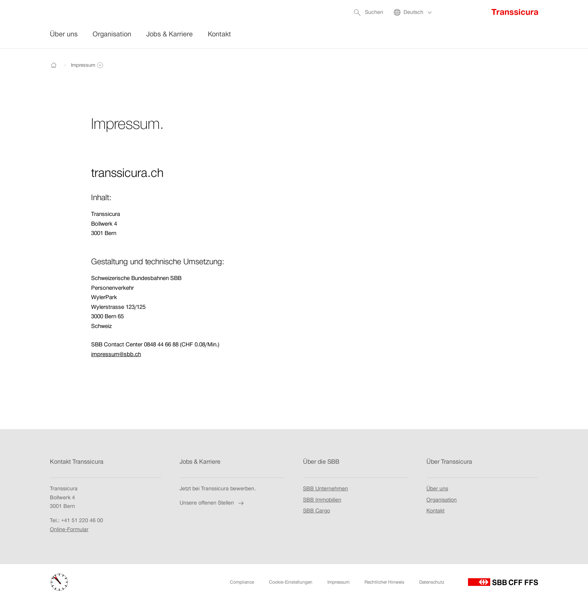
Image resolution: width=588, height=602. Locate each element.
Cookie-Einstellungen (290, 582)
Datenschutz (431, 582)
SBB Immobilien (322, 500)
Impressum (338, 582)
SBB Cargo (316, 511)
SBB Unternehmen (325, 488)
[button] (82, 65)
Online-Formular (69, 529)
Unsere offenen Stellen (213, 503)
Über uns (437, 488)
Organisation (441, 500)
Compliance (242, 582)
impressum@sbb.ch (116, 354)
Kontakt (435, 511)
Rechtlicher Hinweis (384, 582)
